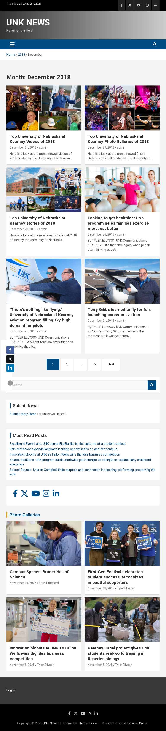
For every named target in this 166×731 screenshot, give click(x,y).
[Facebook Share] (10, 350)
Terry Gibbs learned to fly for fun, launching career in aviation (119, 312)
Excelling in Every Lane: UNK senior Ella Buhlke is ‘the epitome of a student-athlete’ (68, 444)
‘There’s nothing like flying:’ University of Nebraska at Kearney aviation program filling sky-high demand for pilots (42, 317)
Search (152, 385)
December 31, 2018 (23, 147)
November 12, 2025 (101, 588)
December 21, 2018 (23, 331)
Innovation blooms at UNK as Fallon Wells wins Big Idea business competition (65, 454)
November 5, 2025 (100, 664)
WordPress (139, 723)
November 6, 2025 (22, 664)
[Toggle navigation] (12, 44)
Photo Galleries (25, 514)
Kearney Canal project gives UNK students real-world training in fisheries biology (119, 653)
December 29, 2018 (101, 147)
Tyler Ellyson (125, 588)
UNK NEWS (28, 22)
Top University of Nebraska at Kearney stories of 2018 (37, 220)
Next (111, 364)
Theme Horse (88, 723)
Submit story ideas (23, 414)
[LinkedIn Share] (10, 368)
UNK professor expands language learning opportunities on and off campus (63, 449)
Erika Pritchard (49, 583)
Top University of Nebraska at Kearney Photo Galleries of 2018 (118, 139)
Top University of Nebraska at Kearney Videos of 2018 (37, 139)
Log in (10, 690)
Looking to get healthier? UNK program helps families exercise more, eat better (118, 223)
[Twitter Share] (10, 359)
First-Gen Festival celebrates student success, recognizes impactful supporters (115, 577)
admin (43, 147)
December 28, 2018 (23, 229)
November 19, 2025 (23, 583)
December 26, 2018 (101, 234)
